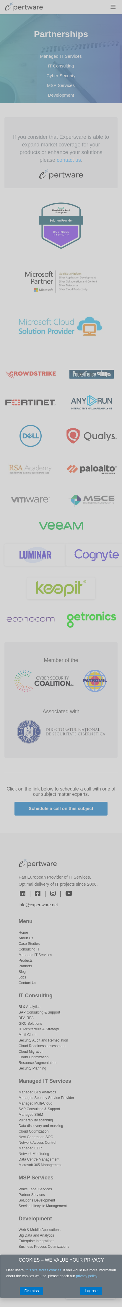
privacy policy (86, 1276)
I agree (91, 1290)
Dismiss (31, 1290)
